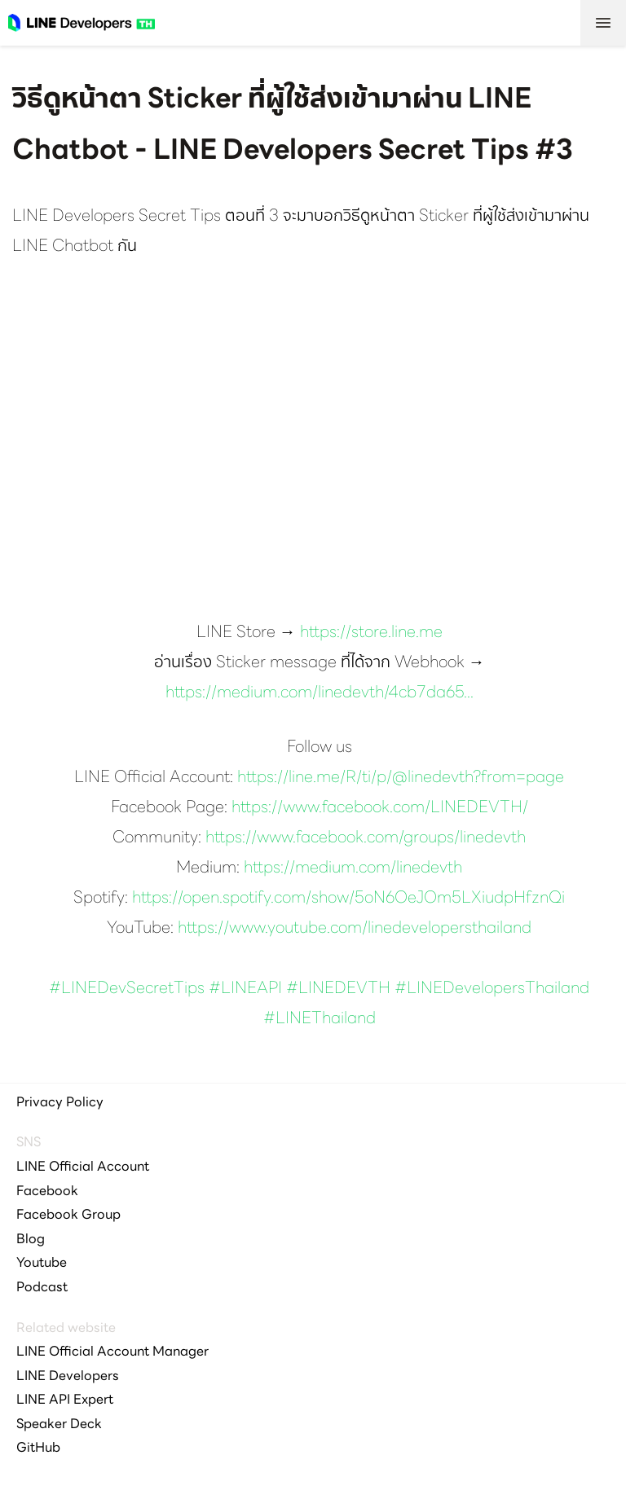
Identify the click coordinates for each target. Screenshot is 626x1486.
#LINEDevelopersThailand (492, 989)
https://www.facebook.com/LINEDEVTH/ (379, 808)
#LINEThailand (319, 1019)
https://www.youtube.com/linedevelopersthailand (354, 929)
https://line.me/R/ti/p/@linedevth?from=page (400, 778)
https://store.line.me (371, 633)
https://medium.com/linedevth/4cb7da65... (319, 693)
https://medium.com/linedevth (353, 868)
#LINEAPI (245, 989)
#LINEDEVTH (338, 989)
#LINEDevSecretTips (127, 989)
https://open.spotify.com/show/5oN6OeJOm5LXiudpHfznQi (348, 898)
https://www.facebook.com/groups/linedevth (365, 838)
